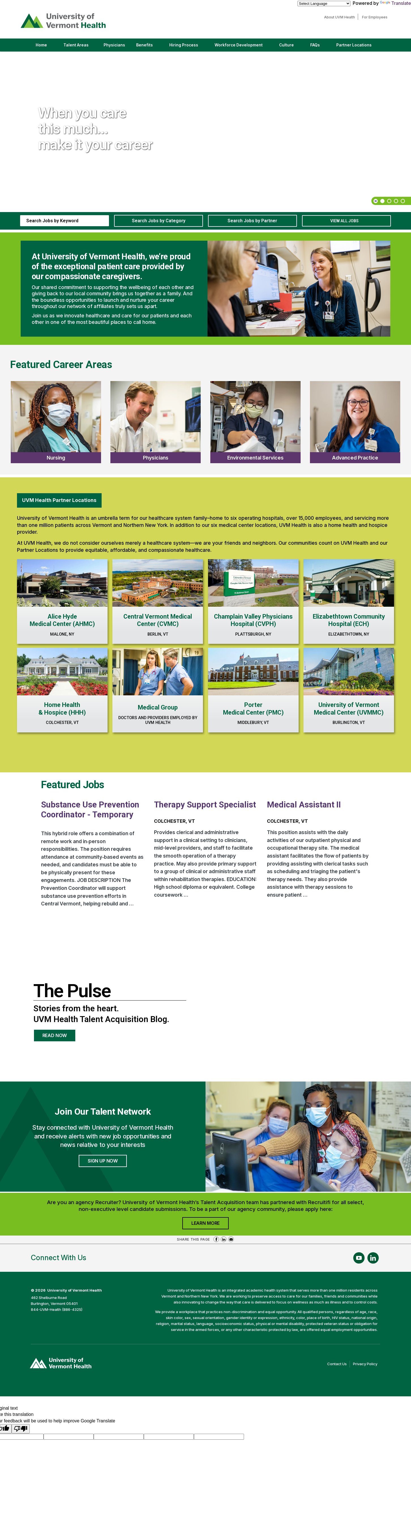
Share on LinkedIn (223, 1239)
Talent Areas (80, 47)
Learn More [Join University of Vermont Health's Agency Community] (210, 1224)
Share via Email (231, 1239)
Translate (395, 3)
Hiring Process (188, 47)
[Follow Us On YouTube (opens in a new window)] (359, 1258)
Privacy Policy (366, 1364)
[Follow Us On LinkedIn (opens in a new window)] (373, 1258)
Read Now (59, 1037)
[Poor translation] (21, 1428)
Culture (291, 47)
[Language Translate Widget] (323, 3)
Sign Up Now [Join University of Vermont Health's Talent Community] (103, 1161)
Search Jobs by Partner (252, 220)
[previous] (395, 59)
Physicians (116, 47)
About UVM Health (341, 17)
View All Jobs (344, 221)
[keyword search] (64, 221)
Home (41, 45)
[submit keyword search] (101, 221)
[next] (402, 59)
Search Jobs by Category (158, 220)
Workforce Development (239, 45)
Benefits (144, 45)
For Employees (376, 17)
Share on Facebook (216, 1239)
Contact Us (338, 1364)
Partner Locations (358, 47)
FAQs (315, 45)
